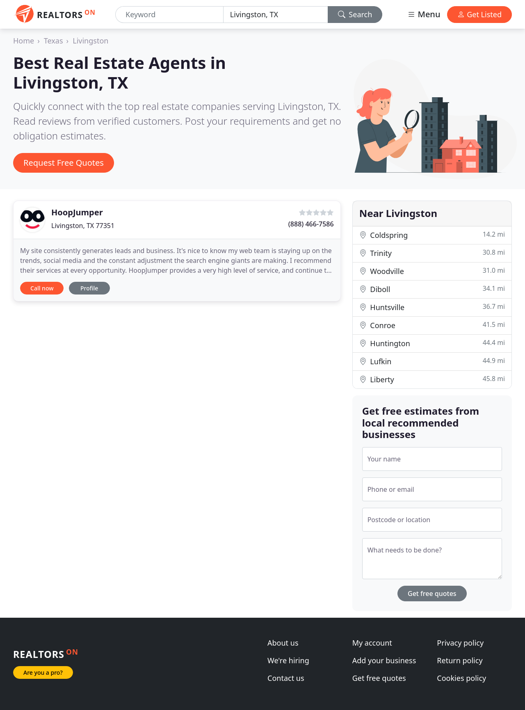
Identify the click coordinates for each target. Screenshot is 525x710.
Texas (53, 41)
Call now (41, 288)
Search (355, 14)
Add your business (384, 660)
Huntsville (432, 307)
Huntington (432, 343)
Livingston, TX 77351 (82, 225)
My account (372, 643)
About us (283, 643)
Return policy (459, 660)
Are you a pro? (43, 672)
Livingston (90, 41)
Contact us (285, 678)
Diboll (432, 289)
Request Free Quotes (63, 162)
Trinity (432, 253)
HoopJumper (77, 212)
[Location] (275, 14)
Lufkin (432, 361)
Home (23, 41)
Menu (423, 14)
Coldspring (432, 235)
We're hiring (288, 660)
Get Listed (479, 14)
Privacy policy (460, 643)
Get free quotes (432, 593)
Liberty (432, 379)
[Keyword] (169, 14)
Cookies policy (461, 678)
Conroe (432, 325)
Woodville (432, 271)
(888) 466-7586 (311, 223)
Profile (89, 288)
